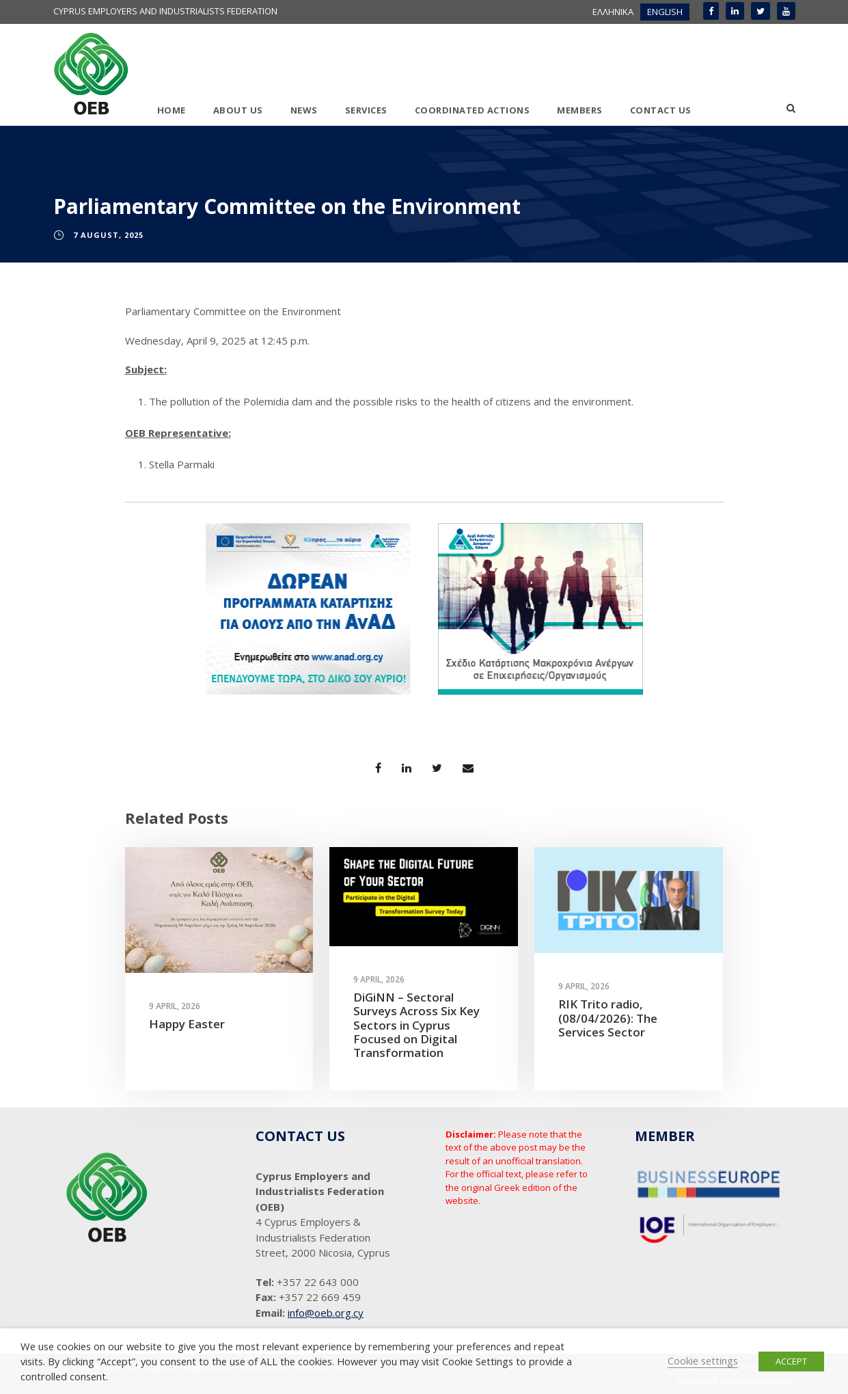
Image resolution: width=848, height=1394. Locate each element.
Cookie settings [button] (703, 1360)
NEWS (304, 110)
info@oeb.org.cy (326, 1312)
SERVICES (366, 110)
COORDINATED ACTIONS (472, 110)
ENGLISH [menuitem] (665, 11)
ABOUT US (238, 110)
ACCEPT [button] (791, 1361)
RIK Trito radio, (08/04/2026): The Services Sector (607, 1018)
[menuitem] (613, 12)
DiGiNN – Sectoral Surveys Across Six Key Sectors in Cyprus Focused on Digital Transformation (416, 1025)
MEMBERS (580, 110)
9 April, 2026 (174, 1006)
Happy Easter (187, 1024)
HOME (171, 110)
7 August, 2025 (108, 235)
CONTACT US (661, 110)
